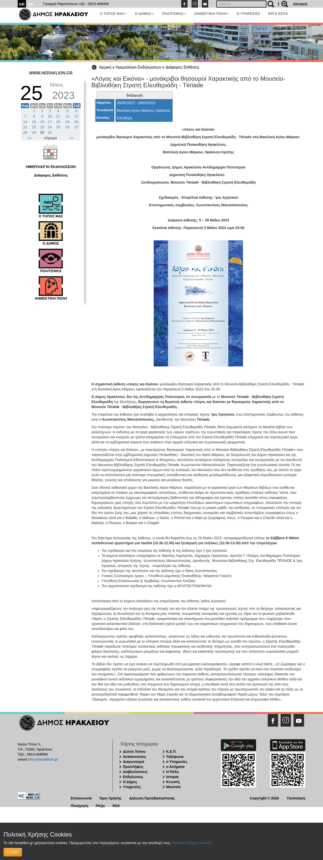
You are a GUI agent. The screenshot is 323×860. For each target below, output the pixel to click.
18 (58, 122)
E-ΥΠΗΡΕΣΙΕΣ (248, 14)
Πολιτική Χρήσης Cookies (192, 843)
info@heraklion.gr (43, 759)
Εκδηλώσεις (133, 777)
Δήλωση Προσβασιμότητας (152, 797)
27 (76, 127)
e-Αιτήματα (175, 767)
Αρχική (105, 67)
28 (25, 132)
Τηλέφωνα (174, 757)
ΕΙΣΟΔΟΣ (300, 4)
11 (58, 116)
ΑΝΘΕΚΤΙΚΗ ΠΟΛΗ (211, 14)
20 (76, 122)
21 (25, 127)
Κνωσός (173, 782)
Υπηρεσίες (132, 787)
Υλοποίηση (295, 797)
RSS (116, 805)
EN (31, 4)
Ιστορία (172, 777)
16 (42, 122)
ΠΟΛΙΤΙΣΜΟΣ (174, 14)
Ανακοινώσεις (134, 757)
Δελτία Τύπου (134, 752)
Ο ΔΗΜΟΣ (144, 14)
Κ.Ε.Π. (171, 752)
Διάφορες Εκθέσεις (182, 67)
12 (67, 116)
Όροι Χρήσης (110, 797)
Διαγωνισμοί (133, 762)
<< (30, 138)
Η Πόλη (172, 772)
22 (34, 127)
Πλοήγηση (79, 805)
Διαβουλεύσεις (135, 772)
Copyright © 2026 (264, 797)
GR (22, 4)
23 (42, 127)
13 (76, 116)
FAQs (100, 805)
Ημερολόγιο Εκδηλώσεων (138, 67)
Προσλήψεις (133, 767)
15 (34, 122)
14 (25, 122)
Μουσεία (173, 787)
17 (50, 122)
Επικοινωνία (81, 797)
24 (50, 127)
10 (50, 116)
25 (58, 127)
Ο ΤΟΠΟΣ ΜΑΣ (113, 14)
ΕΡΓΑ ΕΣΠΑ (278, 14)
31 (50, 132)
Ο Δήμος (130, 782)
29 (34, 132)
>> (71, 138)
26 (67, 127)
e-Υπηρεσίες (176, 762)
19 (67, 122)
